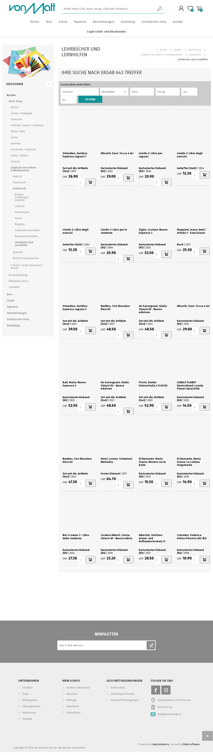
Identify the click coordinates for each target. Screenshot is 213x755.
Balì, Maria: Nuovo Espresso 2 (74, 387)
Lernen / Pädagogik (21, 116)
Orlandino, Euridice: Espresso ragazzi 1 (75, 158)
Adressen (71, 696)
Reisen (18, 221)
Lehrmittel (14, 290)
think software (191, 747)
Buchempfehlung (18, 278)
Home (163, 52)
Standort (27, 690)
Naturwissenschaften (26, 239)
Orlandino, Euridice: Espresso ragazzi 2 (75, 310)
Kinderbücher (22, 215)
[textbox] (108, 10)
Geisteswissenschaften (27, 233)
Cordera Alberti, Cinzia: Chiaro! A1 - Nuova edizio (116, 539)
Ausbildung (13, 328)
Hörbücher (16, 122)
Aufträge (71, 702)
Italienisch (195, 57)
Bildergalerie (30, 702)
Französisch (19, 185)
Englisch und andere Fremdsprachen (162, 57)
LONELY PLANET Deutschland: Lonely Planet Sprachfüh (190, 388)
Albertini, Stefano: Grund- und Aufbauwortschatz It (152, 541)
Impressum (29, 715)
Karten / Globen (19, 158)
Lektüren (19, 209)
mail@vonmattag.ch (169, 716)
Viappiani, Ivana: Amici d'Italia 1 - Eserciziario (191, 234)
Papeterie (12, 309)
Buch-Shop (194, 52)
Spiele (14, 140)
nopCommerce (160, 747)
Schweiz (15, 164)
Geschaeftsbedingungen (125, 702)
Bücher (177, 52)
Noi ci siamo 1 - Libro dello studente (76, 539)
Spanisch (18, 255)
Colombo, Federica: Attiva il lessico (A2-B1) (191, 539)
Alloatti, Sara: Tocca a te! (117, 156)
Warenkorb (195, 9)
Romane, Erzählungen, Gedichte (22, 200)
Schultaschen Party (18, 322)
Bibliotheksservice (19, 284)
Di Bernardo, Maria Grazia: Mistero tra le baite (152, 464)
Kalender (16, 146)
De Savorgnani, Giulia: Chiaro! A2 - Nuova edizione (115, 388)
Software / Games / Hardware (27, 128)
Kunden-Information (78, 690)
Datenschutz (118, 690)
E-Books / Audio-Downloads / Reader (27, 269)
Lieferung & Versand (122, 696)
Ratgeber (20, 227)
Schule (11, 303)
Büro (10, 297)
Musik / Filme (18, 134)
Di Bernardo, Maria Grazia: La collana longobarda (189, 464)
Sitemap (27, 721)
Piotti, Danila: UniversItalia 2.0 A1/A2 (153, 387)
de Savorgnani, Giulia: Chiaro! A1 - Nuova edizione (153, 312)
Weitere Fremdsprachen (26, 261)
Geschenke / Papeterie (23, 152)
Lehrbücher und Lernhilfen (24, 246)
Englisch (17, 179)
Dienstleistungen (17, 315)
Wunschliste (73, 715)
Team (25, 696)
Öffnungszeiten (31, 709)
